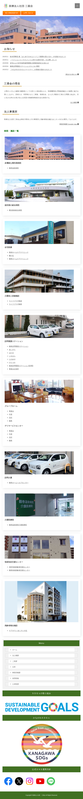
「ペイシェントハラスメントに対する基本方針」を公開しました (33, 60)
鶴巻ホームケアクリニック (18, 259)
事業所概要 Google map (69, 124)
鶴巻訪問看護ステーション (18, 346)
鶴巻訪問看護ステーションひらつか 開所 (25, 66)
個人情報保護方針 (11, 13)
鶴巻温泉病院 (14, 168)
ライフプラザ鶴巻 (15, 304)
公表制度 (15, 684)
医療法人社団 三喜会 (38, 795)
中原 (10, 414)
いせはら (12, 356)
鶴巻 (10, 421)
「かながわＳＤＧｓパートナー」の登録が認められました (31, 69)
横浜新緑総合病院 (15, 210)
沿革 (14, 667)
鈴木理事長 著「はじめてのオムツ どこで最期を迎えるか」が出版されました (38, 56)
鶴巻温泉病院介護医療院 (18, 525)
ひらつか (12, 362)
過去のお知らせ (72, 74)
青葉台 (11, 411)
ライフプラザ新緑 (15, 301)
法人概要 (74, 102)
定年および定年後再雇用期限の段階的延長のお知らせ (29, 63)
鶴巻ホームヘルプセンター (18, 483)
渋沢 (10, 417)
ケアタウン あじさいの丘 (18, 630)
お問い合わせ (28, 13)
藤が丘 (11, 255)
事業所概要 (16, 673)
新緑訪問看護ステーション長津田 (21, 366)
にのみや (12, 359)
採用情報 (15, 678)
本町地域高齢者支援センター (19, 567)
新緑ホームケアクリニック (18, 252)
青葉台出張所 (14, 369)
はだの (11, 353)
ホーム (14, 650)
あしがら (12, 349)
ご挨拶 (14, 661)
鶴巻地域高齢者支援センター (19, 570)
